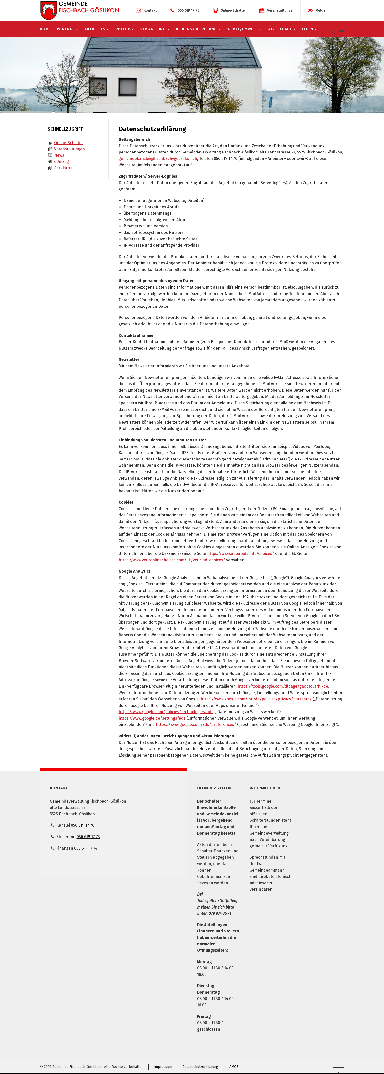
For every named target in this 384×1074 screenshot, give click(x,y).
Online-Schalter (233, 10)
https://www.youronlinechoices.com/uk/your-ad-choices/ (172, 560)
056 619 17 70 (189, 10)
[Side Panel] (340, 31)
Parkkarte (63, 168)
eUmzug (61, 161)
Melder (321, 10)
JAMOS (233, 1067)
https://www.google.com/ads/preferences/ (196, 724)
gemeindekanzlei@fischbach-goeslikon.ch (158, 158)
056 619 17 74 (85, 848)
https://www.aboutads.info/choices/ (240, 553)
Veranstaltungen (280, 10)
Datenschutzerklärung (200, 1067)
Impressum (163, 1067)
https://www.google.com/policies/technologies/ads (166, 711)
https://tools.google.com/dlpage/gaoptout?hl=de (283, 686)
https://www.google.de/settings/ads (152, 718)
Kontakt (150, 10)
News (59, 155)
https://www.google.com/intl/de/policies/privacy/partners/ (256, 699)
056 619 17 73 (88, 836)
